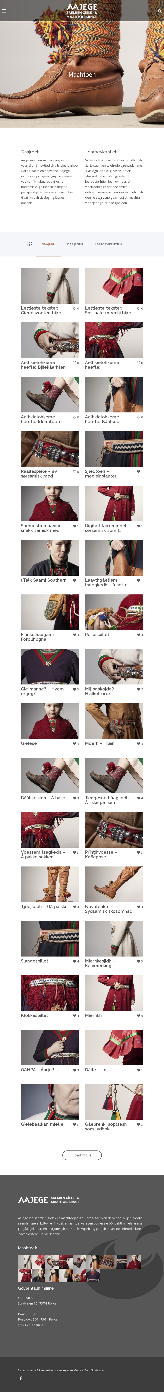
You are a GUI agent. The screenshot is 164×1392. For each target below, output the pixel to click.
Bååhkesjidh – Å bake (43, 797)
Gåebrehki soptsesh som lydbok (106, 1126)
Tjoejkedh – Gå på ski (43, 906)
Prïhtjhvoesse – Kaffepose (101, 854)
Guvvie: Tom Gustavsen (89, 1370)
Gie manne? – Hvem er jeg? (42, 691)
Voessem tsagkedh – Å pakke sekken (43, 854)
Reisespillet (97, 634)
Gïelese (29, 743)
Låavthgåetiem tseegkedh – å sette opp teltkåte (106, 585)
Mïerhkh (93, 1015)
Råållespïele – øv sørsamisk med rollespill (39, 476)
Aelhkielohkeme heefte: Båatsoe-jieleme (103, 421)
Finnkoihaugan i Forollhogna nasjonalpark (37, 639)
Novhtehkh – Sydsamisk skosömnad (108, 909)
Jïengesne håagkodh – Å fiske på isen (108, 800)
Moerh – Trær (99, 743)
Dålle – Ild (96, 1069)
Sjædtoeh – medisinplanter (101, 474)
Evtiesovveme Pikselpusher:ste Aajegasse (45, 1370)
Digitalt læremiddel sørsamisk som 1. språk (105, 530)
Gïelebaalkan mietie (42, 1124)
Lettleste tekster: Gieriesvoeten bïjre (41, 310)
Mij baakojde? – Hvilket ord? (101, 691)
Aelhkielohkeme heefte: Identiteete (41, 419)
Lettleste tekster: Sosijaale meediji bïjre (108, 310)
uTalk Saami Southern (44, 580)
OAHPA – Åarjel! (37, 1069)
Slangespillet (34, 961)
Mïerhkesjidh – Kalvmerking (100, 963)
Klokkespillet (34, 1015)
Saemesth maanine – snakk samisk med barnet (43, 530)
